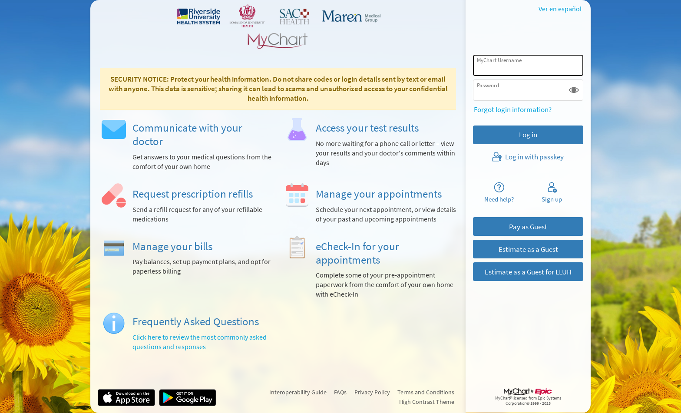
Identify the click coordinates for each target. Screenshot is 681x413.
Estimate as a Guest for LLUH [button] (528, 272)
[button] (574, 90)
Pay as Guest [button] (528, 226)
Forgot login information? (513, 109)
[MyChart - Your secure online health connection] (278, 26)
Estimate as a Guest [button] (528, 249)
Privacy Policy (372, 392)
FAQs (340, 392)
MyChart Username (499, 60)
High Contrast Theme (426, 402)
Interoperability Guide (298, 392)
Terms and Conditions (425, 392)
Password (488, 85)
